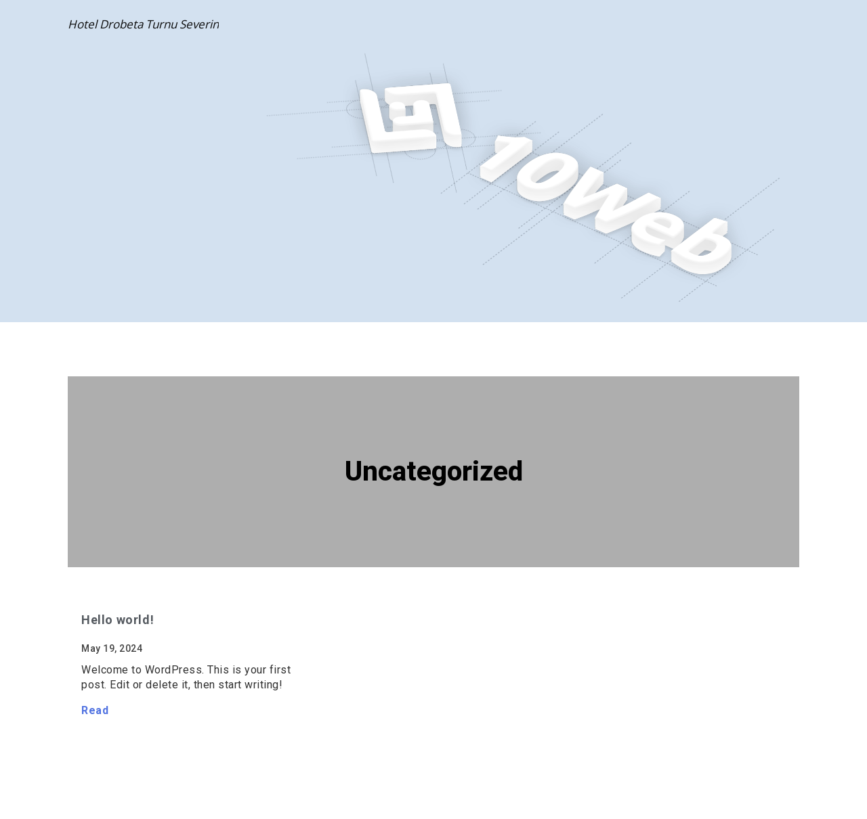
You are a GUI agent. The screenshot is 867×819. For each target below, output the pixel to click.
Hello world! (117, 620)
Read (94, 710)
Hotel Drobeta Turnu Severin (143, 24)
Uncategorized (434, 471)
